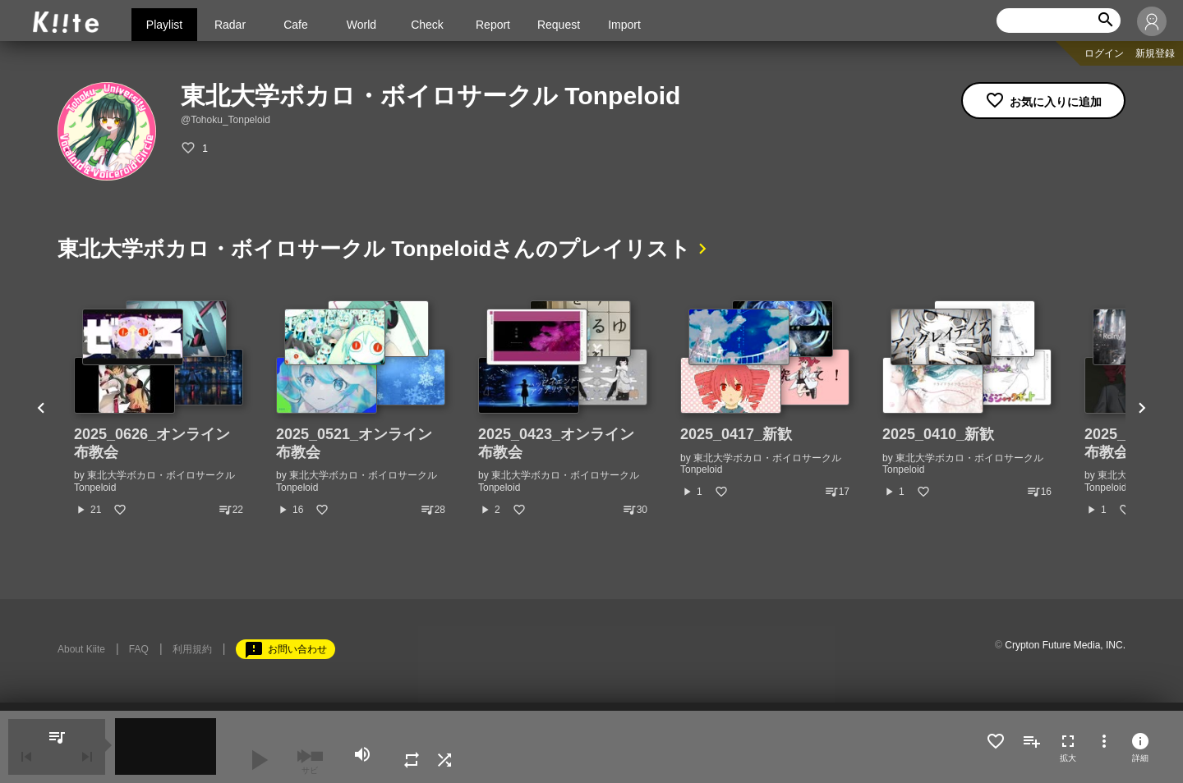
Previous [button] (41, 408)
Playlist (164, 24)
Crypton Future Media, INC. (1065, 645)
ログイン (1104, 53)
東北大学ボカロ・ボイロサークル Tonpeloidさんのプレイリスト (375, 248)
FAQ (139, 649)
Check (427, 24)
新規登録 (1155, 53)
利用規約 (192, 649)
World (361, 24)
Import (624, 24)
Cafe (295, 24)
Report (493, 24)
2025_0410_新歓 (938, 434)
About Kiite (81, 649)
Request (558, 24)
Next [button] (1141, 408)
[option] (159, 408)
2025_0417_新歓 (736, 434)
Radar (230, 24)
